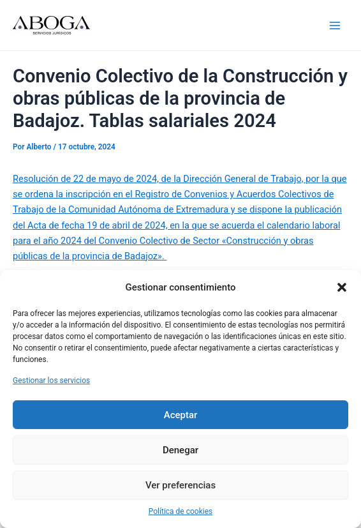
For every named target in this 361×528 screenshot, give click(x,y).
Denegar (180, 450)
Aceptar (181, 415)
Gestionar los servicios (51, 380)
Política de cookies (181, 511)
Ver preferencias (180, 485)
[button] (341, 287)
